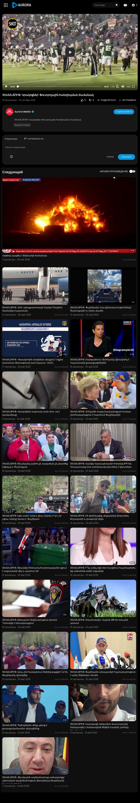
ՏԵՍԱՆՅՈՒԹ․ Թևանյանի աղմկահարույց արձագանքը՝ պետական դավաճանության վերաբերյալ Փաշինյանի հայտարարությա (33, 780)
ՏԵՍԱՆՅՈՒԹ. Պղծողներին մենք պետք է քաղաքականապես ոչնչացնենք (24, 727)
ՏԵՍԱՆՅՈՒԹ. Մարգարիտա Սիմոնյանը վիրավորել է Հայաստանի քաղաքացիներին (99, 361)
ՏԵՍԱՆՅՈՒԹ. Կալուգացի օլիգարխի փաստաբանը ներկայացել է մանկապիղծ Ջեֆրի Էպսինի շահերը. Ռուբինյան (99, 727)
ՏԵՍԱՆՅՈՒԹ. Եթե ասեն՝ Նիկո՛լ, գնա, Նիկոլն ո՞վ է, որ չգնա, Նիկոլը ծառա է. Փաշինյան (31, 517)
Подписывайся (124, 111)
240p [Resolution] (128, 87)
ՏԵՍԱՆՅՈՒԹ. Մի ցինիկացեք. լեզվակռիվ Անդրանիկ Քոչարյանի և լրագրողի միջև (99, 517)
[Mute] (122, 86)
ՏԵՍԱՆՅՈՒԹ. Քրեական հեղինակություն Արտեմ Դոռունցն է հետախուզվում (29, 621)
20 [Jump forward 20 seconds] (117, 86)
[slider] (59, 86)
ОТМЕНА (110, 157)
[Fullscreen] (133, 86)
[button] (134, 5)
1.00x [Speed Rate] (113, 87)
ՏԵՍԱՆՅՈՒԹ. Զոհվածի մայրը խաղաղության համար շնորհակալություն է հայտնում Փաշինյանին (100, 413)
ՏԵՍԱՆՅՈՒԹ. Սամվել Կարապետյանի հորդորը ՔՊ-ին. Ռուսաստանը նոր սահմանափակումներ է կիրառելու (101, 465)
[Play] (6, 86)
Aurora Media (24, 111)
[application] (70, 52)
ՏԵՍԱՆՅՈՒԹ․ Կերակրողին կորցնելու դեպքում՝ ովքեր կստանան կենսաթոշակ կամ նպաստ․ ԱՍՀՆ (32, 361)
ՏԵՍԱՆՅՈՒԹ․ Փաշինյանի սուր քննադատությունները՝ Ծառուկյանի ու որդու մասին (101, 309)
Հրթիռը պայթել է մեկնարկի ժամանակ (24, 255)
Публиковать (126, 157)
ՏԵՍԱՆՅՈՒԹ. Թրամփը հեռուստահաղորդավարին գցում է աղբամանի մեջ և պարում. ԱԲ (34, 569)
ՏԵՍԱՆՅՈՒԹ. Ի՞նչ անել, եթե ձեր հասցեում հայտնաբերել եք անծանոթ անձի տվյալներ (102, 569)
